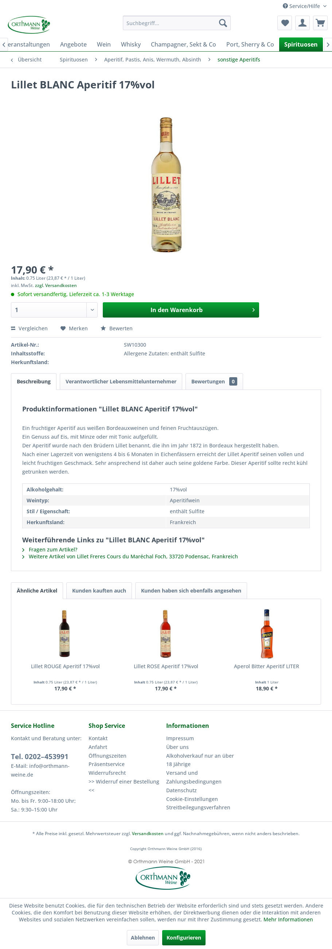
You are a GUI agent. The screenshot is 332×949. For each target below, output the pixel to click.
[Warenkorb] (320, 23)
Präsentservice (107, 764)
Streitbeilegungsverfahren (198, 807)
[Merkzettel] (284, 23)
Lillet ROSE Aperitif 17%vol (166, 666)
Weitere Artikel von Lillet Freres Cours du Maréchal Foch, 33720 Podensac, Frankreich (130, 556)
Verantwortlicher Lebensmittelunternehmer (121, 381)
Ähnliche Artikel (37, 590)
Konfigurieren (184, 937)
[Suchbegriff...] (177, 23)
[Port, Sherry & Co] (250, 44)
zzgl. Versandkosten (56, 285)
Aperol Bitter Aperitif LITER (266, 666)
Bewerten (117, 328)
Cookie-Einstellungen (192, 799)
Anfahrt (98, 746)
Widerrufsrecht (107, 772)
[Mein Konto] (302, 23)
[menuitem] (177, 23)
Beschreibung (34, 381)
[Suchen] (223, 23)
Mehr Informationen (288, 919)
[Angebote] (73, 44)
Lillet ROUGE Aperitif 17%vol (65, 666)
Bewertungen (214, 381)
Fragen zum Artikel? (49, 549)
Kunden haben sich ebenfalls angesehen (191, 590)
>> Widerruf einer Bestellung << (124, 786)
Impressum (180, 738)
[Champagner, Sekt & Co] (183, 44)
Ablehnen (143, 937)
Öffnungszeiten (107, 755)
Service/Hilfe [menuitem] (302, 6)
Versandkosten (148, 833)
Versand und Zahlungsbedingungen (194, 777)
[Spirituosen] (301, 44)
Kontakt (98, 738)
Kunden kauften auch (99, 590)
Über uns (177, 746)
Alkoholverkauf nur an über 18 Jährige (200, 760)
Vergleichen (29, 328)
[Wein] (104, 44)
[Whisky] (131, 44)
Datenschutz (181, 790)
